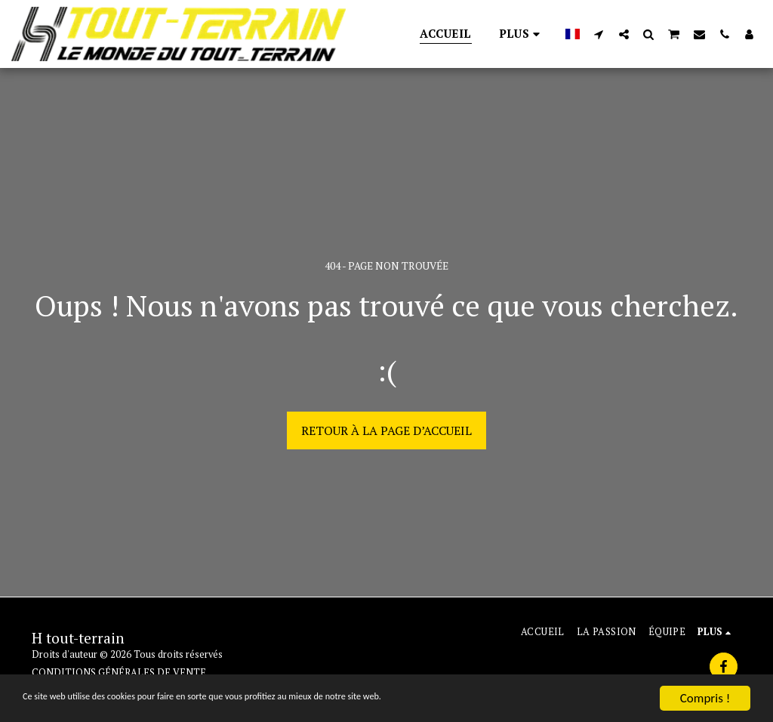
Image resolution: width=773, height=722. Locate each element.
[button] (599, 34)
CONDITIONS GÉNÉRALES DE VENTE (119, 672)
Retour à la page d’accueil (386, 430)
